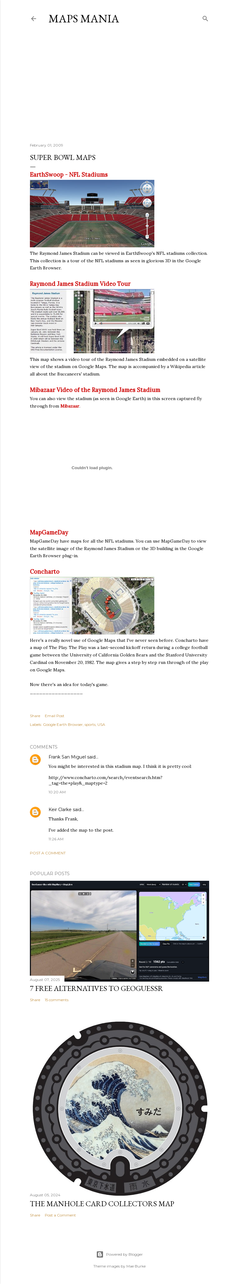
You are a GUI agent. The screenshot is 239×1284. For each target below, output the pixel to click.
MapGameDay (49, 532)
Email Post (54, 715)
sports (90, 724)
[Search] (205, 17)
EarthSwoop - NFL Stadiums (69, 174)
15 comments (56, 999)
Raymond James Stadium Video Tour (80, 283)
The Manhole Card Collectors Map (102, 1203)
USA (101, 724)
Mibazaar (69, 406)
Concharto (44, 571)
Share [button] (35, 715)
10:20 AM (57, 792)
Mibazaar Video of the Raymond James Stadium (95, 390)
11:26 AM (56, 839)
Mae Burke (136, 1266)
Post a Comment (48, 853)
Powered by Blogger (119, 1254)
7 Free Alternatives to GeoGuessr (96, 988)
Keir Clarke (60, 809)
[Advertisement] (119, 83)
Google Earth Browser (63, 724)
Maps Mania (84, 18)
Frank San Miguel (67, 757)
